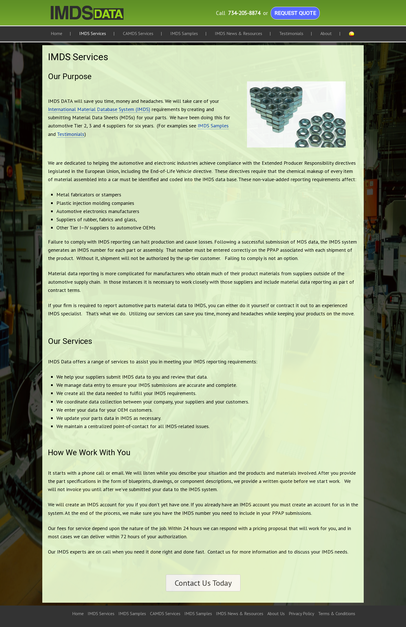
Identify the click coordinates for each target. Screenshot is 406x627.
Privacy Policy (301, 613)
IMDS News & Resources (239, 613)
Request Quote (295, 13)
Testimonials (70, 134)
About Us (276, 613)
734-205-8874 (244, 12)
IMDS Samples (213, 125)
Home (78, 613)
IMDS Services (101, 613)
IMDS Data (107, 15)
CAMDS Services (165, 613)
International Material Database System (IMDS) (99, 109)
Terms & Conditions (336, 613)
